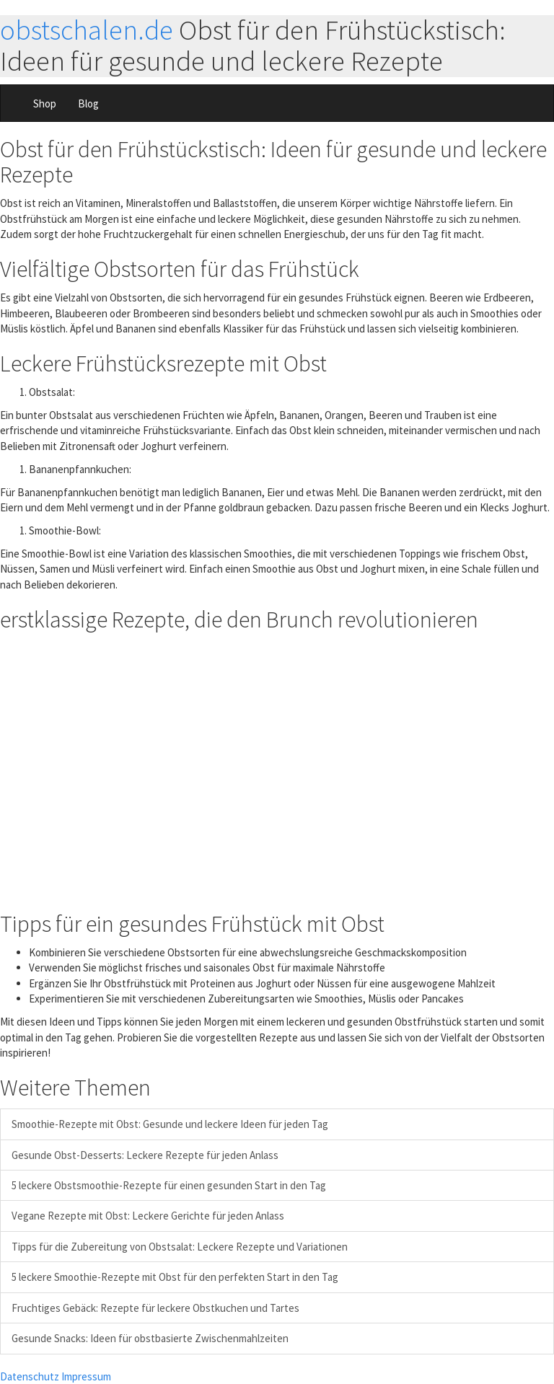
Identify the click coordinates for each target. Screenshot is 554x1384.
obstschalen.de (86, 30)
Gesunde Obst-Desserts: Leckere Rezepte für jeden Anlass (145, 1155)
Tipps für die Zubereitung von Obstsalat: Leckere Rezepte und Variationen (180, 1246)
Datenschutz (29, 1376)
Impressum (86, 1376)
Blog (88, 103)
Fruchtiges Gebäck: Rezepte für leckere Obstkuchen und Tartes (155, 1308)
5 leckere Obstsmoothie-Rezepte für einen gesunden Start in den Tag (169, 1185)
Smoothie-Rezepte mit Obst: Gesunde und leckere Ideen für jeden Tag (170, 1124)
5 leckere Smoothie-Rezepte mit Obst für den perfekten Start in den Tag (175, 1277)
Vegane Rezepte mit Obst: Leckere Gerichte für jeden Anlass (148, 1215)
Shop (44, 103)
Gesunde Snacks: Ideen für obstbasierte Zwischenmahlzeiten (150, 1338)
